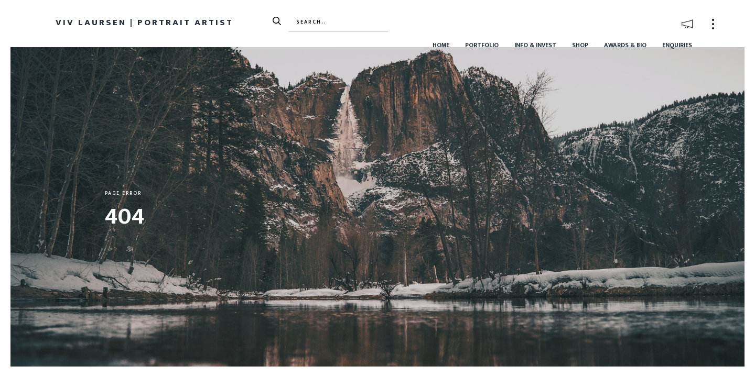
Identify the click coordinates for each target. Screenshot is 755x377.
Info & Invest (535, 45)
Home (441, 45)
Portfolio (482, 45)
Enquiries (677, 45)
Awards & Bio (625, 45)
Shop (580, 45)
